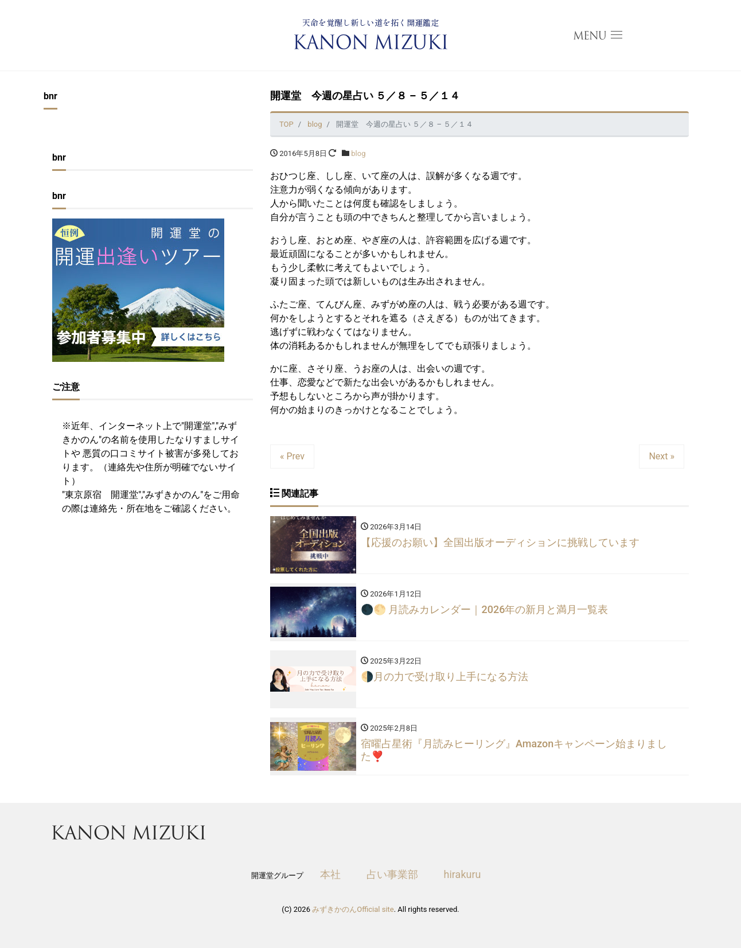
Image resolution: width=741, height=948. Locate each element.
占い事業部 (392, 874)
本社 (330, 874)
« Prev (292, 456)
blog (358, 153)
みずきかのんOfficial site (352, 909)
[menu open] (598, 35)
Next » (661, 456)
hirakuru (462, 874)
